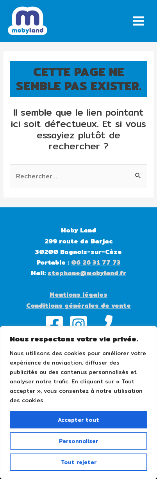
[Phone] (102, 324)
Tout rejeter (78, 462)
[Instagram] (78, 324)
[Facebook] (54, 324)
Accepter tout (78, 419)
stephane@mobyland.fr (87, 273)
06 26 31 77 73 (96, 262)
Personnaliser (78, 441)
